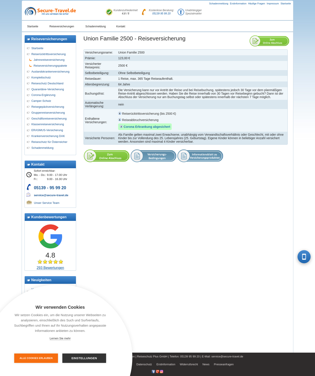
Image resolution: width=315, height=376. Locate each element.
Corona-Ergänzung (43, 95)
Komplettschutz (41, 77)
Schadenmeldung (218, 3)
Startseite (285, 3)
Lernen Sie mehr (60, 338)
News (205, 364)
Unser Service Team (47, 202)
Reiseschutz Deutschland (47, 83)
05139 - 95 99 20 (50, 187)
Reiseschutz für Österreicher (49, 142)
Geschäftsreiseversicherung (48, 118)
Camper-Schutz (41, 100)
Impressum (273, 3)
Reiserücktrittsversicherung (48, 54)
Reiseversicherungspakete (50, 65)
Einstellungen (84, 358)
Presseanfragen (224, 364)
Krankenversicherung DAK (48, 136)
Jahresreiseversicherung (49, 59)
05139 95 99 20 (161, 13)
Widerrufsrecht (189, 364)
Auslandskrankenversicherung (50, 71)
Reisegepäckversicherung (47, 106)
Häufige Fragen (256, 3)
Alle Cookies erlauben (36, 358)
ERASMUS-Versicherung (47, 130)
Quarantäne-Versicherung (47, 89)
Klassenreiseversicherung (47, 124)
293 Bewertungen (50, 268)
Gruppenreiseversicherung (48, 112)
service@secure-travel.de (51, 195)
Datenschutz (144, 364)
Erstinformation (238, 3)
